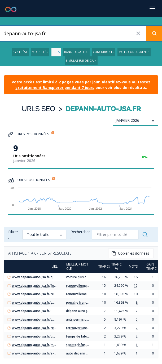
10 (136, 294)
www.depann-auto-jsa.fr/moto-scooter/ (35, 345)
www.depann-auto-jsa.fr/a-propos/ (35, 353)
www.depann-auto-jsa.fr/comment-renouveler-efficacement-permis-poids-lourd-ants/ (35, 319)
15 (136, 285)
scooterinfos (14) (79, 345)
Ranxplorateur (76, 52)
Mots (134, 266)
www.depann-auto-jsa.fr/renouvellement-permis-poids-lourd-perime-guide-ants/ (35, 294)
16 (136, 277)
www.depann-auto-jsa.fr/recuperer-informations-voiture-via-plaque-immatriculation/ (35, 328)
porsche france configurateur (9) (91, 302)
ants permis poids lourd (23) (87, 319)
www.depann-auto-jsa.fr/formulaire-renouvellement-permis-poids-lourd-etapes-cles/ (35, 286)
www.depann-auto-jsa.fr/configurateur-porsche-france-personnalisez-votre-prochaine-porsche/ (35, 302)
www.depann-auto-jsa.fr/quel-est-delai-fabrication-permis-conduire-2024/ (35, 336)
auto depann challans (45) (85, 353)
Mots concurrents (134, 52)
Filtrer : (13, 234)
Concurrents (103, 52)
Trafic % (117, 266)
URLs (56, 52)
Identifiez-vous (116, 81)
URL (52, 266)
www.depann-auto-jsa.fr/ (31, 311)
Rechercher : (80, 234)
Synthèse (20, 52)
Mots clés (40, 52)
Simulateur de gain (81, 60)
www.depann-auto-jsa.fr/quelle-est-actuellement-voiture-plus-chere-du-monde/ (35, 277)
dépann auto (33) (79, 311)
